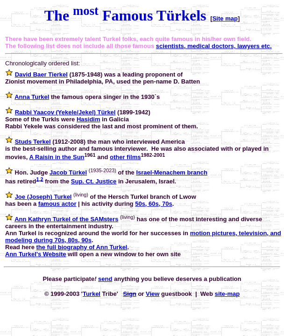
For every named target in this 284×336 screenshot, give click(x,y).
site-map (227, 293)
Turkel (91, 293)
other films (125, 157)
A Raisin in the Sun (57, 157)
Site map (225, 18)
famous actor (57, 203)
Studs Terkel (33, 141)
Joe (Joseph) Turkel (43, 196)
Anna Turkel (31, 96)
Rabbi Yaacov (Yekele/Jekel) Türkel (65, 112)
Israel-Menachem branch (171, 172)
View (152, 293)
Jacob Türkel (68, 172)
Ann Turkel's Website (35, 254)
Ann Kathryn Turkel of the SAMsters (66, 219)
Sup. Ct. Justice (94, 181)
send (105, 278)
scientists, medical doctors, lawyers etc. (214, 45)
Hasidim (88, 119)
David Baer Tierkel (41, 74)
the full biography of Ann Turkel (81, 247)
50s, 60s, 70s (153, 203)
